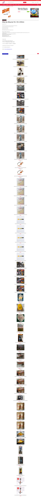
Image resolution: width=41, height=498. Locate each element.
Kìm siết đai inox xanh (20, 454)
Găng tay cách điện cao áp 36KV (20, 420)
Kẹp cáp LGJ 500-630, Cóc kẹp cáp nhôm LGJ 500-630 (20, 437)
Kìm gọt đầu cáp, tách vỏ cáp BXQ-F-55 (20, 475)
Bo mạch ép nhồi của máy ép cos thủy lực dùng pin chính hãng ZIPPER (20, 66)
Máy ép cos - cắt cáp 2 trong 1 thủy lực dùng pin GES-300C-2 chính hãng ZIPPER (21, 106)
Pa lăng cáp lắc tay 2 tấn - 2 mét (20, 359)
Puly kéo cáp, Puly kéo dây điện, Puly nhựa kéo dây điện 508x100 (20, 141)
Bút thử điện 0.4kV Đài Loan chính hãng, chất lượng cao (20, 260)
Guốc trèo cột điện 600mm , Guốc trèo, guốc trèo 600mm (20, 167)
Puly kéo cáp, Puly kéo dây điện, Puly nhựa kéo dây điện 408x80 (20, 159)
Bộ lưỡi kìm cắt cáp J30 (20, 301)
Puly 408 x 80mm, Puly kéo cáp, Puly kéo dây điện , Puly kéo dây (20, 123)
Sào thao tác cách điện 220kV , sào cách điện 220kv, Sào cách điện (20, 186)
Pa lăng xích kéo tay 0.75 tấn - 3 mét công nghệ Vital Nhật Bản (20, 393)
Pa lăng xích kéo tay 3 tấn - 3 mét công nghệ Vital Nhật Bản (20, 376)
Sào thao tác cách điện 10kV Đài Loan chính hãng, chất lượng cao (20, 214)
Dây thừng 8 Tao (20, 322)
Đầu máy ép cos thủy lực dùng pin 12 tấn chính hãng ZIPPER (21, 83)
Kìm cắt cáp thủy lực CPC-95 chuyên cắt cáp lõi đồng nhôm (20, 485)
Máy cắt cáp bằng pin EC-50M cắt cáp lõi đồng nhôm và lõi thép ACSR (20, 400)
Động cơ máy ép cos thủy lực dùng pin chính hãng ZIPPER (20, 91)
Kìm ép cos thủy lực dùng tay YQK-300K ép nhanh (20, 342)
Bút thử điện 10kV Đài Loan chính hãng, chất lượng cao (20, 251)
